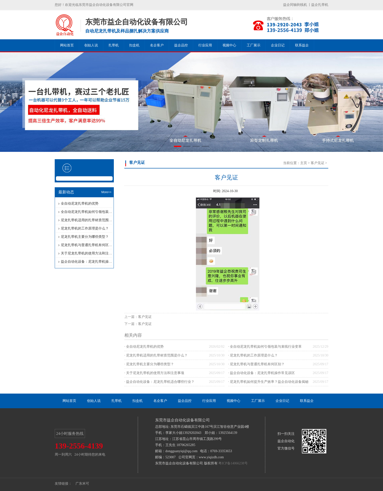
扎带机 (113, 45)
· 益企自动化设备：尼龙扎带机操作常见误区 (261, 373)
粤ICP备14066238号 (233, 463)
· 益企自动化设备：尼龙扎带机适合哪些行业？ (159, 382)
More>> (106, 192)
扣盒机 (134, 45)
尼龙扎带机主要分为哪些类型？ (85, 237)
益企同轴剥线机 (295, 5)
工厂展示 (253, 45)
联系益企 (302, 45)
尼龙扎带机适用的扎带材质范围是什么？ (91, 220)
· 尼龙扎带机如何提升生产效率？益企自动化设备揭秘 (268, 382)
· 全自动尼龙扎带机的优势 (144, 346)
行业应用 (205, 45)
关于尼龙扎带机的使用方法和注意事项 (90, 253)
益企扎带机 (319, 5)
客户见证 (317, 163)
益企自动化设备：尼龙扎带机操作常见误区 (93, 261)
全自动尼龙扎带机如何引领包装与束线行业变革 (97, 212)
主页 (303, 163)
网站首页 (67, 45)
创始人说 (91, 45)
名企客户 (157, 45)
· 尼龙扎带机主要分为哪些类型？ (149, 364)
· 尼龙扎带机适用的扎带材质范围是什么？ (156, 355)
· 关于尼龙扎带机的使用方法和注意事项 (154, 373)
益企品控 (181, 45)
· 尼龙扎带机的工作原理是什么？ (253, 355)
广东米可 (82, 483)
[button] (177, 146)
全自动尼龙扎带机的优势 (79, 203)
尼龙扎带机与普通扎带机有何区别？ (88, 245)
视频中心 (229, 45)
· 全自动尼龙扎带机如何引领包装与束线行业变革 (265, 346)
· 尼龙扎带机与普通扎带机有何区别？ (256, 364)
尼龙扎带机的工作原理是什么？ (85, 228)
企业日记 (278, 45)
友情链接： (63, 483)
